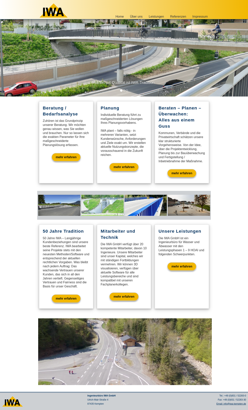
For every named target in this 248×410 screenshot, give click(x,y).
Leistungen (156, 16)
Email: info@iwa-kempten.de (231, 403)
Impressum (200, 16)
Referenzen (178, 16)
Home (119, 16)
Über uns (136, 16)
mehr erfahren (66, 157)
